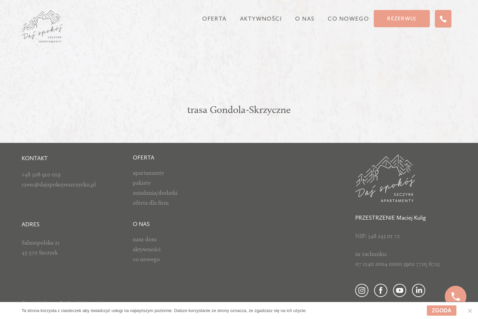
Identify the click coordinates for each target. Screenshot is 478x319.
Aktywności (261, 18)
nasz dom (145, 239)
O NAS (141, 224)
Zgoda (441, 310)
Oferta (214, 18)
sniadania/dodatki (155, 192)
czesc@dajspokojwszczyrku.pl (59, 184)
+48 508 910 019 (41, 174)
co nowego (146, 259)
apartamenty (148, 172)
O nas (304, 18)
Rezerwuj (401, 18)
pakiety (142, 182)
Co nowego (348, 18)
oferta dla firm (151, 202)
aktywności (147, 249)
